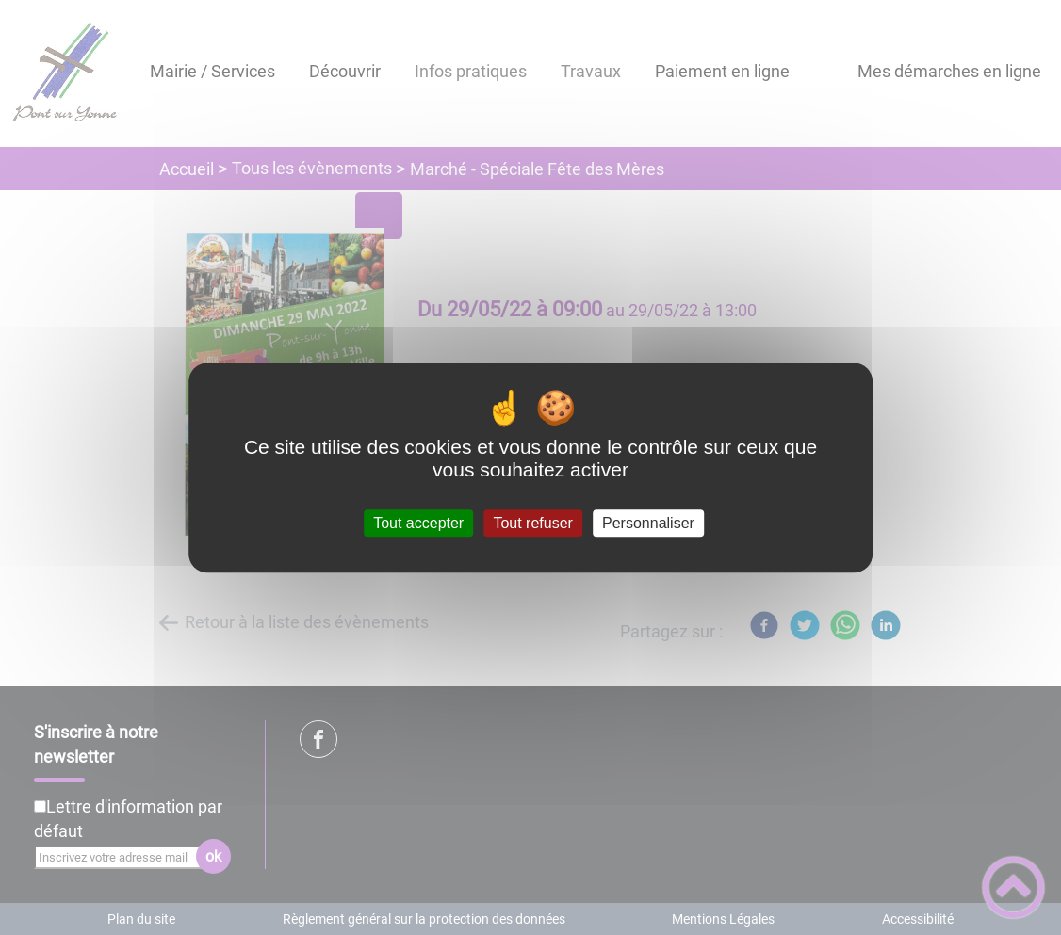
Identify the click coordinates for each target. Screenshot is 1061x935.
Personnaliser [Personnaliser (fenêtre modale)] (648, 523)
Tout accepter (418, 523)
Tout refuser (532, 523)
